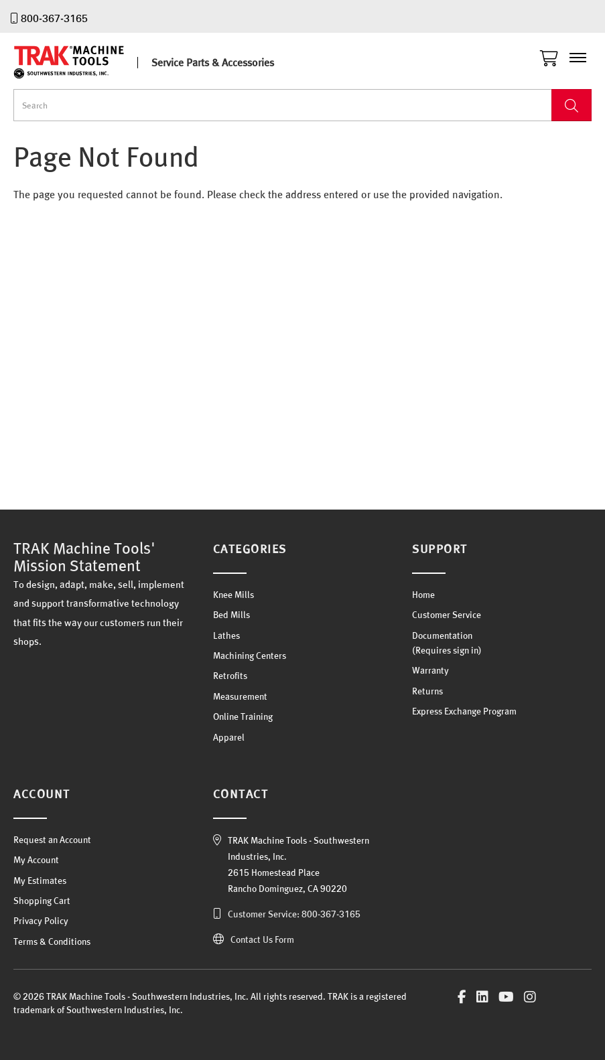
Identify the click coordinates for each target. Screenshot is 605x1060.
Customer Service (446, 614)
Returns (427, 691)
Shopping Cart (41, 900)
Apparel (229, 737)
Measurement (240, 696)
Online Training (243, 716)
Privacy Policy (40, 920)
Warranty (430, 670)
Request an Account (52, 839)
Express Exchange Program (464, 711)
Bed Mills (231, 614)
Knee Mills (233, 594)
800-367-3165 (54, 18)
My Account (36, 859)
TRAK (80, 62)
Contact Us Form (262, 939)
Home (423, 594)
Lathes (226, 635)
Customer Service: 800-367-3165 (294, 914)
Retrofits (230, 675)
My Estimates (39, 880)
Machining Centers (249, 655)
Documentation (442, 635)
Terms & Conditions (51, 941)
